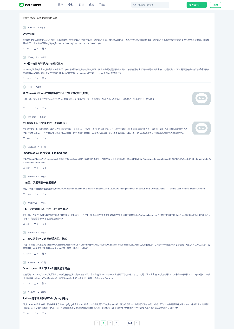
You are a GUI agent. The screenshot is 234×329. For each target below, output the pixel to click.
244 (130, 323)
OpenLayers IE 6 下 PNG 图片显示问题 (46, 268)
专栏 (70, 4)
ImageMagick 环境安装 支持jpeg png (45, 153)
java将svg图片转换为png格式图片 (43, 63)
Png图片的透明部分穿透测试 (39, 182)
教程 (81, 4)
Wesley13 (32, 57)
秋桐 (30, 87)
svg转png (29, 33)
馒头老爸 (32, 117)
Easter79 (32, 27)
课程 (91, 4)
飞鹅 (102, 4)
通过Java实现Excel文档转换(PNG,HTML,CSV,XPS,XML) (56, 93)
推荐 (60, 4)
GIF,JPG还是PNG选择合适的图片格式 (45, 238)
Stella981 (32, 147)
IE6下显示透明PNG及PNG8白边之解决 (45, 209)
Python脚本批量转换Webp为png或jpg (45, 298)
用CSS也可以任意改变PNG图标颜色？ (45, 123)
